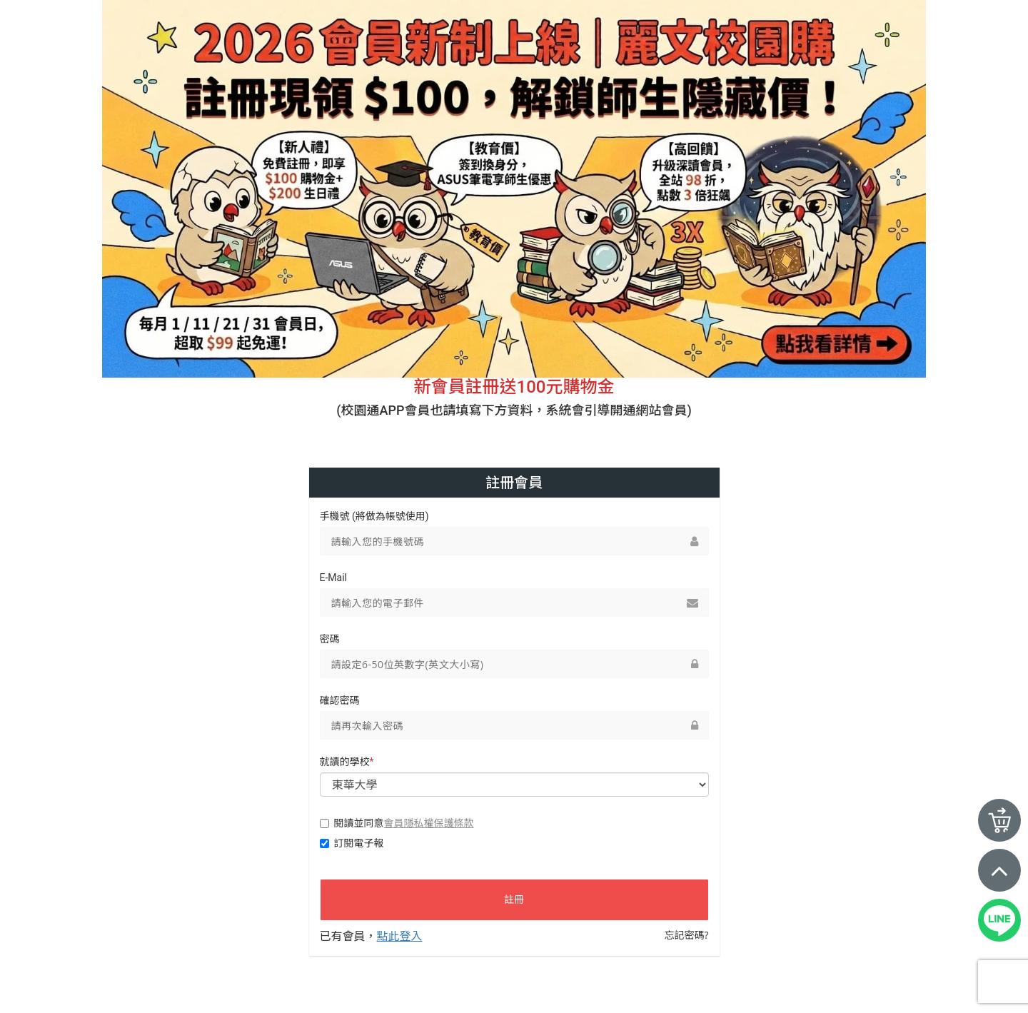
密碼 (330, 639)
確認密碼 (340, 700)
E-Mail (333, 577)
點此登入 (400, 936)
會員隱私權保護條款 (429, 823)
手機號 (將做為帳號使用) (374, 516)
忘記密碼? (686, 935)
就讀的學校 (347, 761)
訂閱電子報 (352, 843)
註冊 (514, 899)
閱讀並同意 (397, 823)
